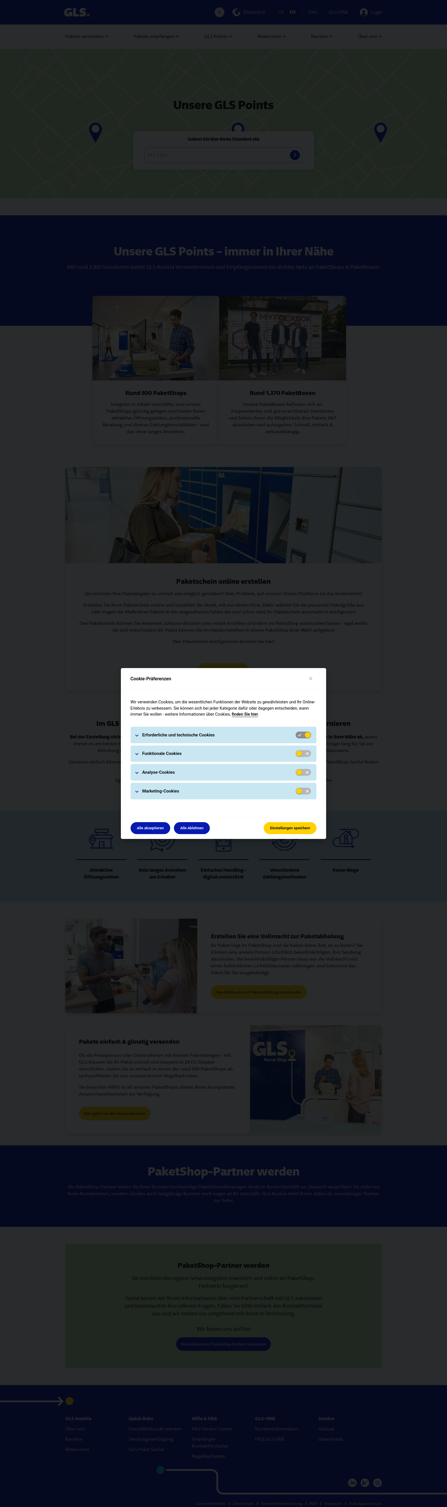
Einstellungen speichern (290, 828)
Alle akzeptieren (150, 828)
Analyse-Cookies (158, 772)
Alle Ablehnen (191, 828)
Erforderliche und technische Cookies (178, 735)
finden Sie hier (245, 714)
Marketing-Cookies (160, 791)
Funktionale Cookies (162, 753)
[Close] (310, 678)
